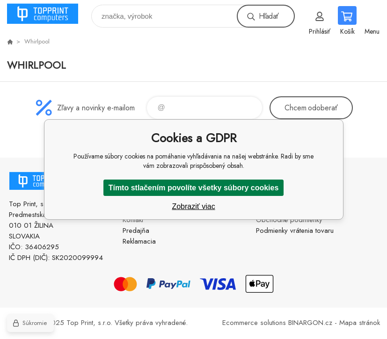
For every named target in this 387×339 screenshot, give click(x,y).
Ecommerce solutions (254, 322)
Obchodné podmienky (289, 220)
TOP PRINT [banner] (48, 14)
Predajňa (136, 230)
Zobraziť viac (193, 206)
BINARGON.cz (310, 322)
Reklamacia (139, 241)
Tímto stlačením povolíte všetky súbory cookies (194, 188)
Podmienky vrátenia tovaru (295, 230)
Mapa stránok (359, 322)
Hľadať (268, 16)
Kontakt (133, 220)
